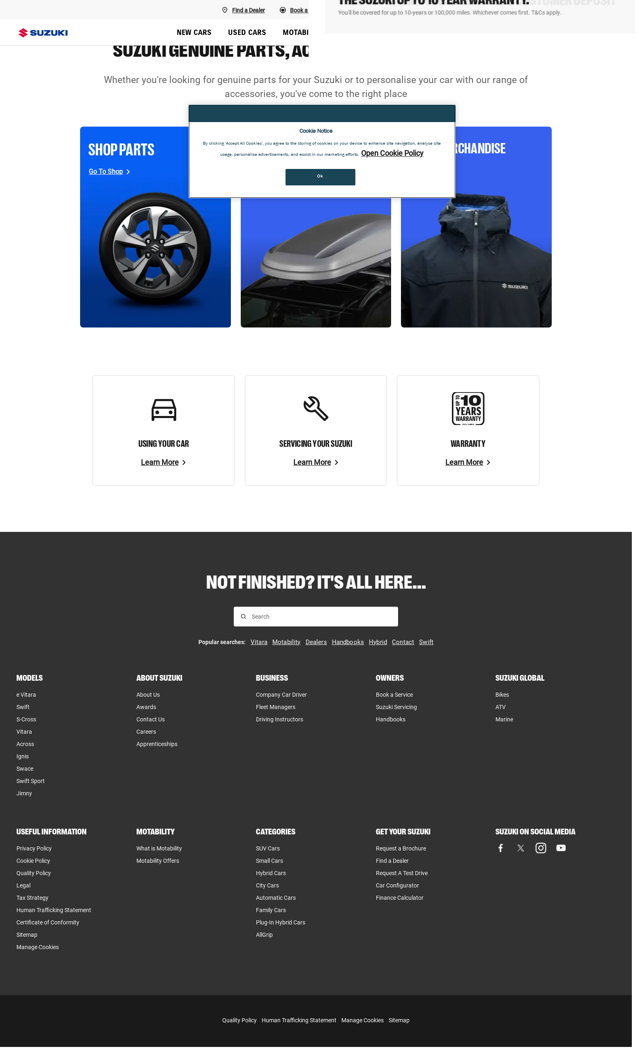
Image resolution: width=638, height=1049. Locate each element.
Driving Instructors (279, 719)
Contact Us (150, 719)
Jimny (24, 793)
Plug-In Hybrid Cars (280, 922)
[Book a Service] (372, 10)
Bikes (502, 694)
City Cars (267, 885)
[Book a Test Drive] (307, 10)
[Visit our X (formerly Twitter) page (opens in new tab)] (521, 848)
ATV (500, 707)
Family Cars (271, 910)
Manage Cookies (37, 947)
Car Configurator (397, 885)
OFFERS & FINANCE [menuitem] (422, 32)
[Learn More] (163, 462)
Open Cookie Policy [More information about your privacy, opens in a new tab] (392, 153)
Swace (24, 768)
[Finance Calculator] (588, 10)
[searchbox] (321, 616)
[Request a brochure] (514, 10)
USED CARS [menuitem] (247, 32)
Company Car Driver (281, 694)
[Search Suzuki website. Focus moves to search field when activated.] (613, 32)
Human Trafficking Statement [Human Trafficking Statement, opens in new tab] (53, 910)
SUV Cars (268, 848)
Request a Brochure (401, 848)
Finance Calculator (400, 897)
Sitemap (26, 934)
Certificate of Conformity (47, 922)
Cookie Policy (33, 860)
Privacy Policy (34, 848)
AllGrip (264, 934)
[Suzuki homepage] (43, 33)
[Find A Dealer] (243, 10)
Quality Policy (33, 873)
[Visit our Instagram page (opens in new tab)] (541, 848)
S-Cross (26, 719)
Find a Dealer (392, 860)
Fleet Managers (275, 707)
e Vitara (26, 694)
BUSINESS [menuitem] (357, 32)
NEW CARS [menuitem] (194, 32)
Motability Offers (157, 860)
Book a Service (394, 694)
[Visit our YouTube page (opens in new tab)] (561, 848)
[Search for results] (243, 616)
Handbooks (390, 719)
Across (25, 744)
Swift (23, 707)
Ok (320, 176)
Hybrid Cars (271, 873)
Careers (146, 731)
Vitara (24, 731)
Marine (504, 719)
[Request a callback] (439, 10)
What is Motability (159, 848)
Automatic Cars (276, 897)
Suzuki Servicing (396, 707)
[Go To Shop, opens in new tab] (109, 171)
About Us (148, 694)
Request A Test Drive (402, 873)
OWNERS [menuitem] (484, 32)
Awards (146, 707)
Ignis (22, 756)
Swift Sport (30, 781)
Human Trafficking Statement (299, 1020)
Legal (23, 885)
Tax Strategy (32, 897)
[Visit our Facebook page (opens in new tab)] (500, 848)
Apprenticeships (156, 744)
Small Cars (269, 860)
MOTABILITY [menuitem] (303, 32)
